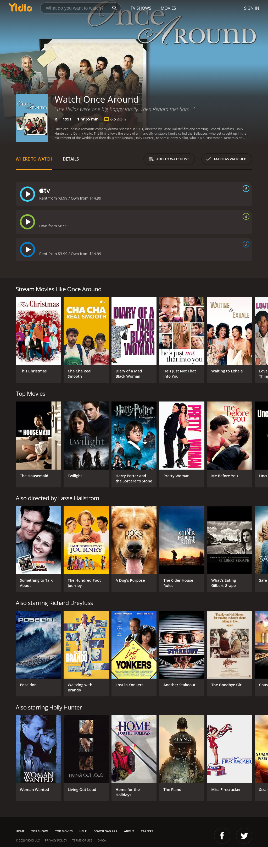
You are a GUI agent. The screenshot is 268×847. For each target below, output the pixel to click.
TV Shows (141, 8)
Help (83, 831)
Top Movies (64, 831)
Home (20, 831)
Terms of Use (82, 840)
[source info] (245, 188)
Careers (147, 831)
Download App (105, 831)
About (129, 831)
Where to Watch (34, 159)
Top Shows (39, 831)
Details (71, 159)
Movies (168, 8)
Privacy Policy (56, 840)
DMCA (101, 840)
